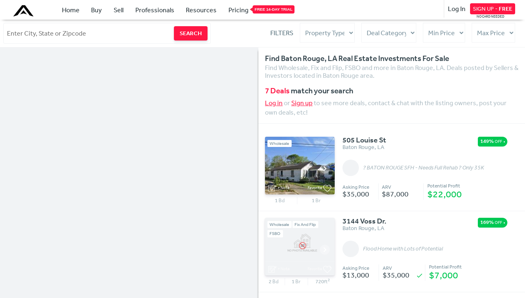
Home (71, 10)
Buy (96, 10)
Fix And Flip (305, 224)
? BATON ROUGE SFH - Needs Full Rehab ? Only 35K (423, 168)
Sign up (302, 103)
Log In (457, 9)
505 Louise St (364, 140)
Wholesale (279, 143)
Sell (118, 10)
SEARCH (191, 33)
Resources (201, 10)
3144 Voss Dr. (364, 221)
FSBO (275, 233)
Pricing (238, 9)
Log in (274, 103)
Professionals (154, 10)
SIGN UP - (492, 8)
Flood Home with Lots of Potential (403, 249)
